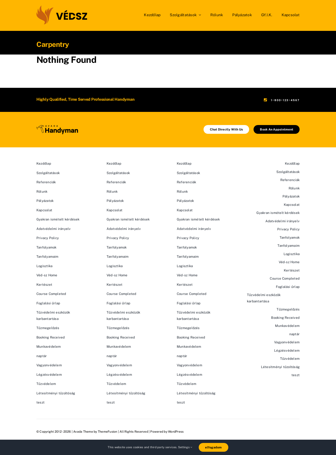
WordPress (176, 431)
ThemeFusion (107, 431)
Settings (185, 447)
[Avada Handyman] (57, 127)
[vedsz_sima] (61, 7)
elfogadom (213, 447)
